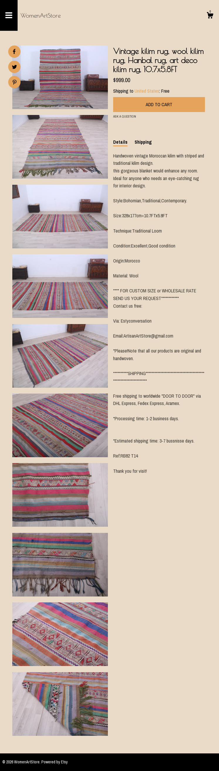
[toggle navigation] (9, 15)
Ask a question (124, 116)
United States (147, 91)
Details (120, 142)
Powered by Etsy (54, 762)
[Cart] (210, 16)
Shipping (143, 142)
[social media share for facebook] (14, 51)
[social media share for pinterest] (14, 83)
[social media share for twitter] (14, 67)
